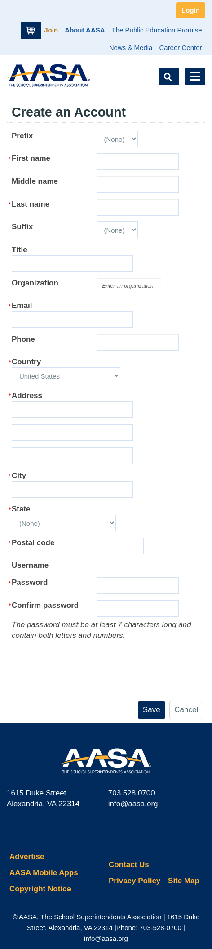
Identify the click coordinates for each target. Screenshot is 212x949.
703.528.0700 (131, 793)
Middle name (35, 181)
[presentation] (80, 658)
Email (22, 305)
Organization (35, 283)
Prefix (22, 135)
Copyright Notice (40, 889)
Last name (30, 204)
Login (190, 10)
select (162, 283)
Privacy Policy (134, 881)
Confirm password (45, 605)
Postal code (33, 542)
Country (26, 361)
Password (30, 582)
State (21, 509)
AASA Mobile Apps (43, 872)
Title (19, 249)
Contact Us (129, 864)
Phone (23, 339)
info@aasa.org (133, 804)
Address (27, 395)
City (19, 475)
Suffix (22, 226)
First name (31, 158)
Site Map (183, 881)
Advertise (26, 856)
